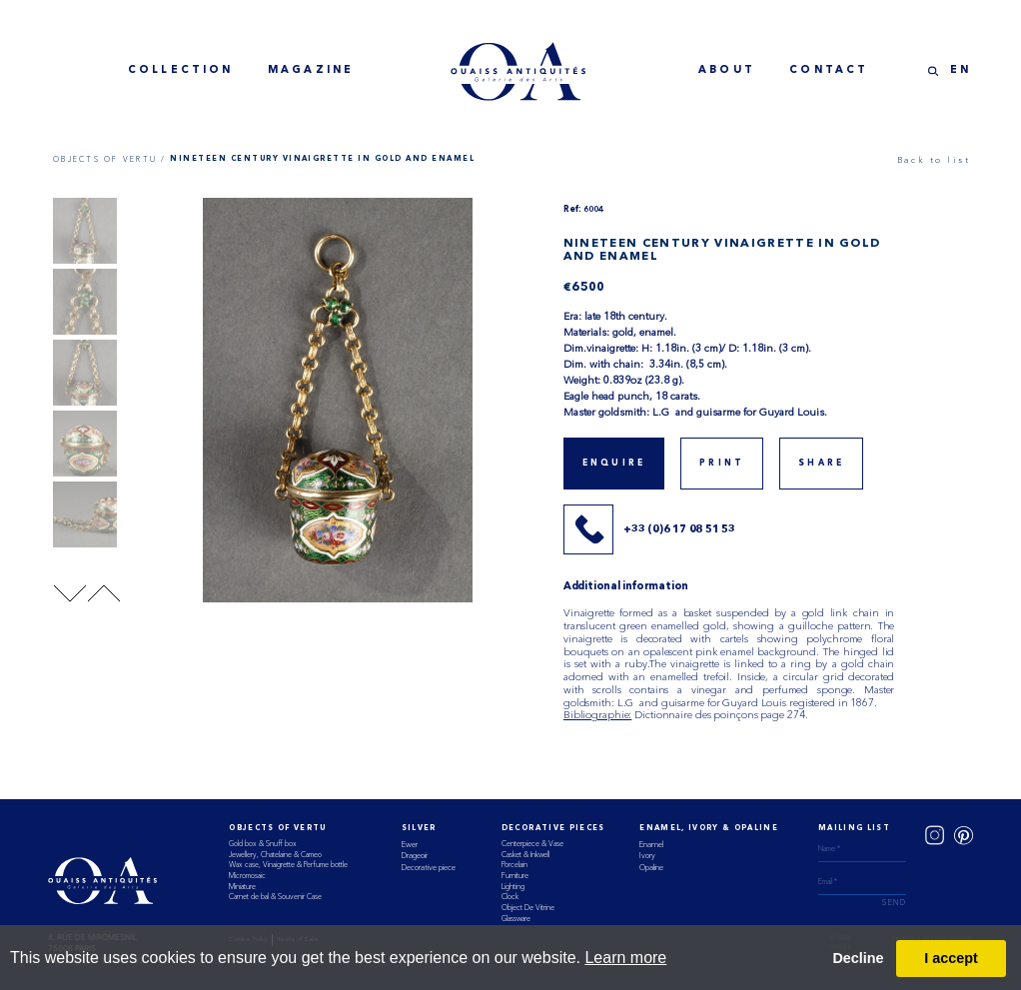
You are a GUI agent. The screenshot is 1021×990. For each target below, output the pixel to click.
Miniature (242, 886)
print (721, 464)
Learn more (625, 957)
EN (960, 70)
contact (828, 70)
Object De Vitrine (528, 907)
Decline (857, 958)
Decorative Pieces (553, 828)
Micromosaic (247, 875)
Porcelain (514, 864)
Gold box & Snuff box (263, 843)
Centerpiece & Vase (532, 843)
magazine (311, 70)
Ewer (410, 844)
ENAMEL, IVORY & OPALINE (708, 828)
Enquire (613, 464)
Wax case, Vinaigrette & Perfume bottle (288, 864)
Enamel (651, 844)
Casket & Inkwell (525, 854)
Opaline (651, 867)
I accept (951, 958)
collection (181, 70)
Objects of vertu (277, 828)
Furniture (515, 875)
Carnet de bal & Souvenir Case (275, 896)
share (821, 464)
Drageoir (415, 855)
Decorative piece (429, 867)
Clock (510, 896)
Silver (419, 828)
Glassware (516, 918)
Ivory (647, 855)
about (726, 70)
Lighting (513, 886)
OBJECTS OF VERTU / (109, 159)
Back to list (934, 160)
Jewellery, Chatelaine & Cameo (275, 854)
